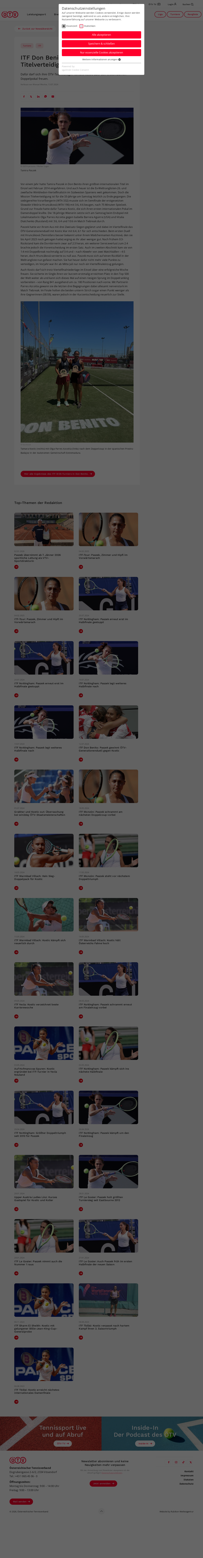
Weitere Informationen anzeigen (101, 59)
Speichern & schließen (101, 43)
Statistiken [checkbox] (89, 25)
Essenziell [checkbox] (71, 25)
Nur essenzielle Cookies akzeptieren (101, 52)
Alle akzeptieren (101, 34)
